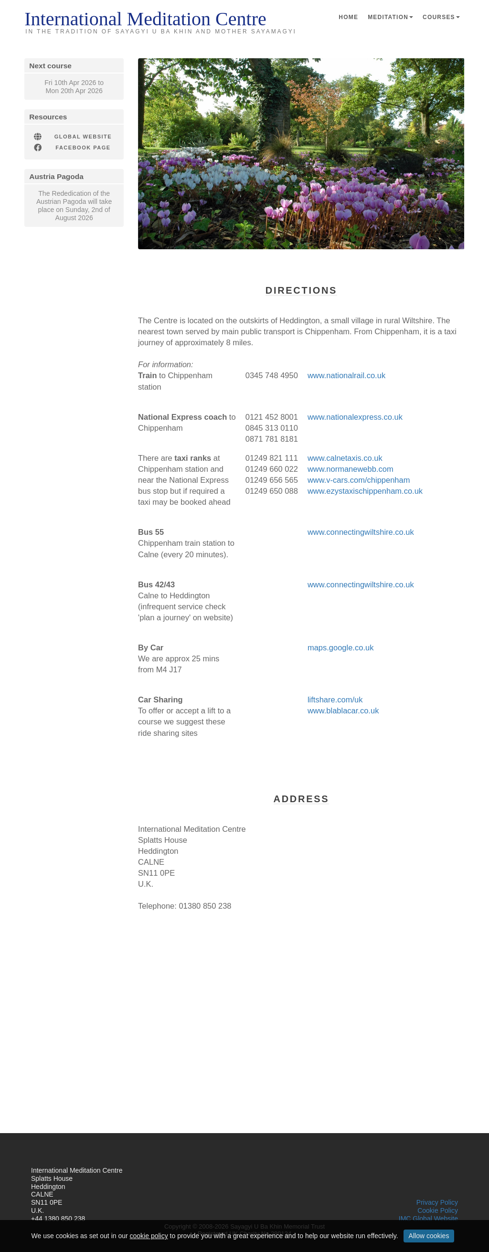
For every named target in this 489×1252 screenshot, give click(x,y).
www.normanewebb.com (350, 469)
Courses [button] (441, 17)
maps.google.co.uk (341, 647)
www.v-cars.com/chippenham (359, 480)
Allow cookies (429, 1236)
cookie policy (149, 1236)
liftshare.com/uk (335, 699)
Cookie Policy (437, 1210)
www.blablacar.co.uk (343, 710)
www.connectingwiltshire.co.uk (361, 532)
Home (348, 17)
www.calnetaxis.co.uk (345, 458)
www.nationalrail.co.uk (346, 375)
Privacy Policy (437, 1202)
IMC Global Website (428, 1218)
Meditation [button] (390, 17)
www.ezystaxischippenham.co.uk (365, 491)
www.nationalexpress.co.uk (355, 417)
